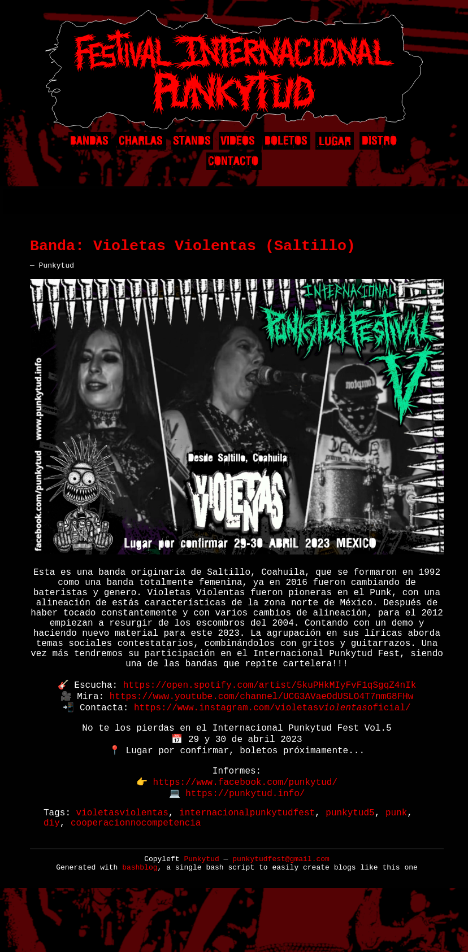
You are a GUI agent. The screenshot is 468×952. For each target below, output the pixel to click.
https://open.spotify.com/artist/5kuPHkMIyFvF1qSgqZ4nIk (269, 720)
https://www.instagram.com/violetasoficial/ (272, 745)
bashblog (139, 923)
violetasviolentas (122, 865)
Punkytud (201, 915)
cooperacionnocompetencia (136, 878)
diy (52, 878)
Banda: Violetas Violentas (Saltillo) (193, 250)
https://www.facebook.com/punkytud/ (245, 832)
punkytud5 (350, 865)
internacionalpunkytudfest (247, 865)
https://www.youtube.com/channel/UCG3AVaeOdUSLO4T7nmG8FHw (262, 732)
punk (396, 865)
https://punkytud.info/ (245, 844)
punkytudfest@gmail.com (281, 915)
